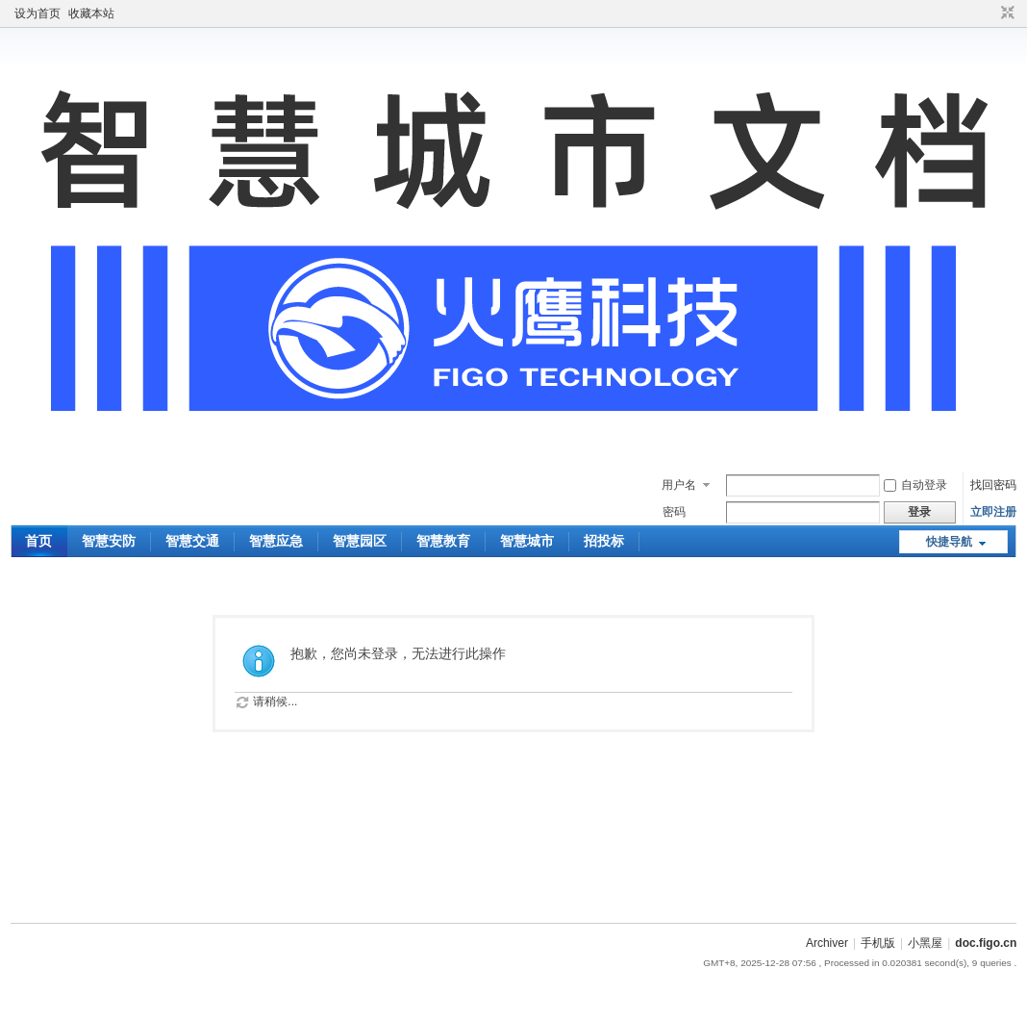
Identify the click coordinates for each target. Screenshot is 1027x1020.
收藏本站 (91, 13)
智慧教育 (443, 540)
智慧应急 (276, 540)
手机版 (878, 943)
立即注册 (993, 512)
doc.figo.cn (985, 943)
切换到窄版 (1005, 13)
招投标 (604, 540)
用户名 (679, 485)
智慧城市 (527, 540)
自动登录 (915, 485)
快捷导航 (949, 541)
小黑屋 (925, 943)
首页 (38, 540)
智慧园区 (360, 540)
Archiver (827, 943)
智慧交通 (192, 540)
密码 (674, 512)
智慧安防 (109, 540)
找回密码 (993, 485)
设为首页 (37, 13)
